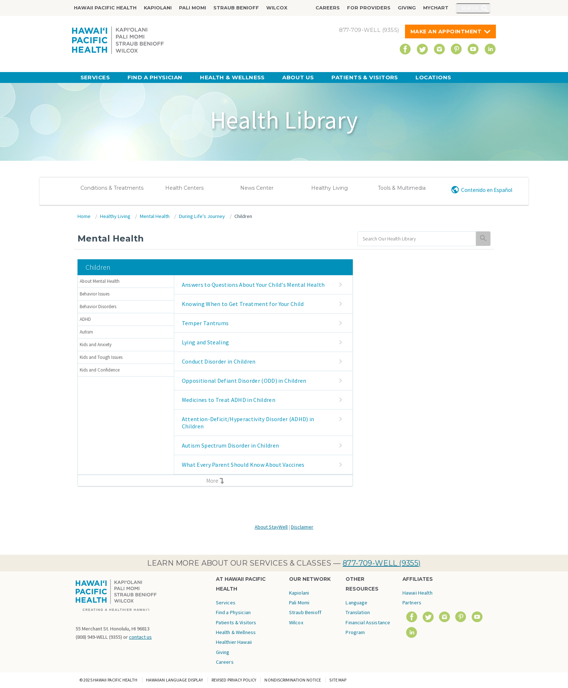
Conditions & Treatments (111, 188)
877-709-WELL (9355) (382, 563)
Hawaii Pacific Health (105, 8)
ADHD (85, 319)
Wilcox (276, 8)
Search (470, 8)
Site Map (337, 680)
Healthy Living (329, 188)
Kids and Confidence (100, 370)
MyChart (435, 8)
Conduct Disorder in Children (219, 361)
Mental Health (155, 216)
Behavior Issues (94, 294)
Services (95, 77)
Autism (86, 332)
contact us (140, 637)
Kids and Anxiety (96, 344)
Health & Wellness (232, 77)
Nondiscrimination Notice (292, 680)
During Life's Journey (202, 216)
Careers (328, 8)
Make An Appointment (446, 31)
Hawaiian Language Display (174, 680)
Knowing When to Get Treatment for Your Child (243, 303)
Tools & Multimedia (402, 188)
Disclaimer (302, 527)
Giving (407, 8)
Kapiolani (158, 8)
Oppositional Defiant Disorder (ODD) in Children (244, 380)
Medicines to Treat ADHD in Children (228, 399)
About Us (298, 77)
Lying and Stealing (205, 342)
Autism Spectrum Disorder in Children (230, 445)
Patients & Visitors (364, 77)
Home (84, 216)
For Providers (368, 8)
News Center (256, 188)
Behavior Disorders (98, 306)
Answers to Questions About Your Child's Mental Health (253, 284)
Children (243, 216)
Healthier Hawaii (234, 642)
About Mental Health (100, 281)
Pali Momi (192, 8)
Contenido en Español (486, 189)
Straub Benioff (236, 8)
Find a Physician (155, 77)
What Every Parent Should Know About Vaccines (243, 464)
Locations (433, 77)
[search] (417, 239)
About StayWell (271, 527)
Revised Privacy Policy (234, 680)
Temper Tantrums (205, 323)
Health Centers (184, 188)
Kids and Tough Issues (101, 357)
